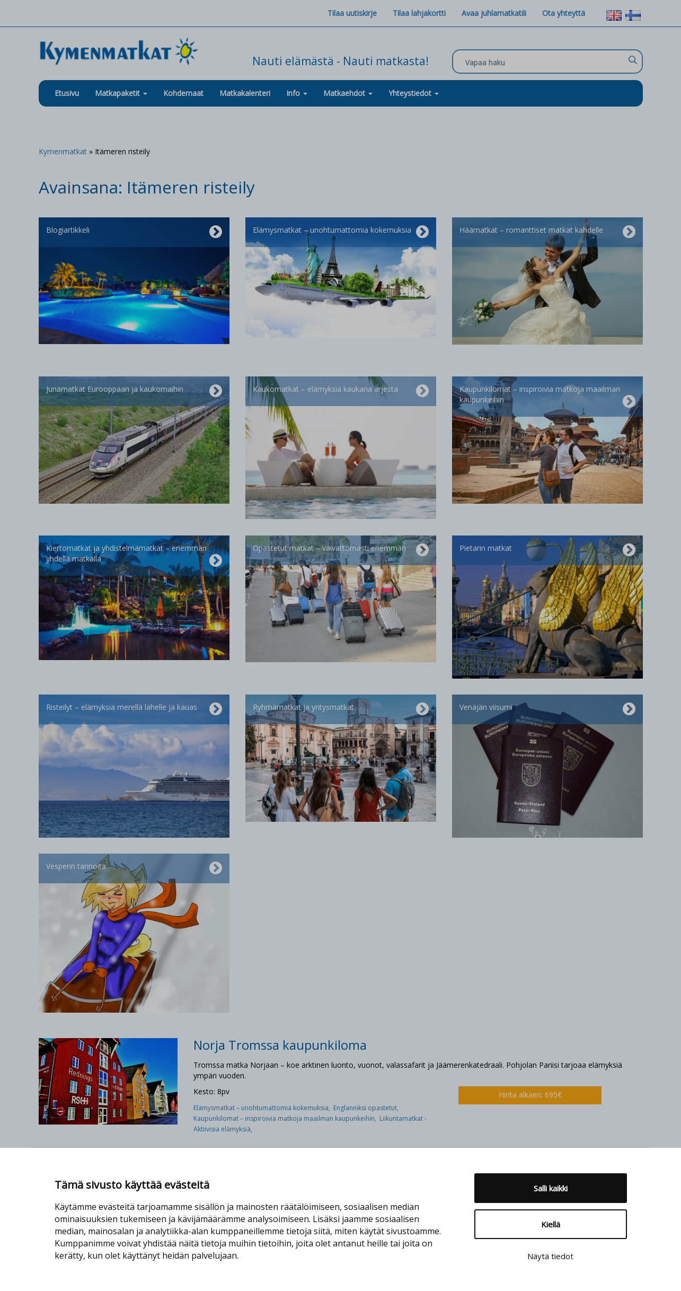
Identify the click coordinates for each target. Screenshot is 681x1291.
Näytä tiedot (550, 1256)
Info (296, 93)
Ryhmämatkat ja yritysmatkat (341, 709)
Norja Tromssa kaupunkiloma (280, 1044)
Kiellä (550, 1224)
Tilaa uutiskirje (352, 13)
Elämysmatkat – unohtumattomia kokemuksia (341, 232)
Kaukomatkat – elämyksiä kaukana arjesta (341, 391)
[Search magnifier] (632, 60)
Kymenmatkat (63, 151)
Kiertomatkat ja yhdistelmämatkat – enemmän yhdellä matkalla (134, 555)
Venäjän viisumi (547, 709)
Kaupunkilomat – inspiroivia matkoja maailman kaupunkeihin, (286, 1118)
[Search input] (544, 62)
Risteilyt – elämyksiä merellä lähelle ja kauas (134, 709)
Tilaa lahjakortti (419, 13)
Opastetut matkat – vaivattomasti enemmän (341, 550)
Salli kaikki (551, 1188)
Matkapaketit (121, 93)
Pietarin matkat (547, 550)
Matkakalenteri (244, 93)
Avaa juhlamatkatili (494, 13)
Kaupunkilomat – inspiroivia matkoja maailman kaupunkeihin (547, 396)
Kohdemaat (183, 93)
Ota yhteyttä (563, 13)
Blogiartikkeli (134, 232)
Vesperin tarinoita (134, 868)
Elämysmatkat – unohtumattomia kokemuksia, (263, 1107)
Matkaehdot (348, 93)
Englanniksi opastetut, (366, 1107)
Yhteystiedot (413, 93)
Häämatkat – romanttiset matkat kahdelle (547, 232)
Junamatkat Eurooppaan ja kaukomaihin (134, 391)
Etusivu (67, 93)
